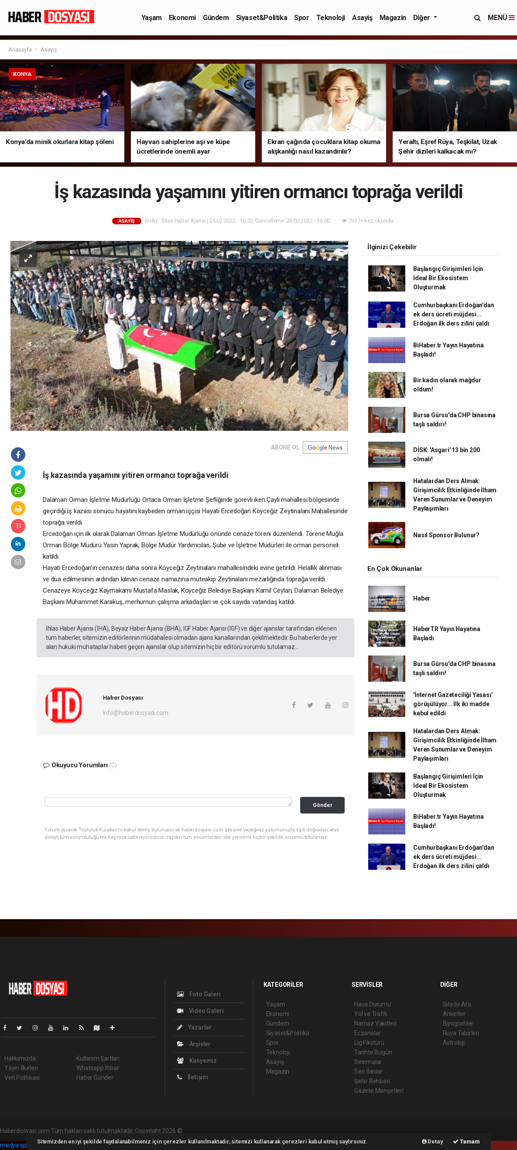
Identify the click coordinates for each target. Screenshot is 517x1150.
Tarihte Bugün (373, 1052)
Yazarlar (194, 1027)
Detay (432, 1141)
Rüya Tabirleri (461, 1033)
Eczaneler (367, 1033)
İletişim (192, 1077)
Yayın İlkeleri (21, 1067)
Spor (301, 18)
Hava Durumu (372, 1004)
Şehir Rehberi (372, 1081)
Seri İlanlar (368, 1071)
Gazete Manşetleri (379, 1090)
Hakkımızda (20, 1058)
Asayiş (362, 18)
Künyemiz (197, 1060)
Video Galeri (200, 1010)
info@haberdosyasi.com (135, 712)
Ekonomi (182, 18)
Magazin (393, 18)
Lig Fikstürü (369, 1042)
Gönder (322, 805)
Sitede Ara (457, 1004)
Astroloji (454, 1042)
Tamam (466, 1141)
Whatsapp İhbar (97, 1067)
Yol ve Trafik (370, 1013)
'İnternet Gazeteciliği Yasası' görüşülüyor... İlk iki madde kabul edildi (452, 704)
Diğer (422, 18)
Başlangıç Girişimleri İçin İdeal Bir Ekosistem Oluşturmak (448, 278)
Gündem (216, 18)
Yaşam (151, 18)
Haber (421, 598)
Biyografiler (458, 1023)
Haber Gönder (94, 1077)
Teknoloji (330, 18)
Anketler (454, 1013)
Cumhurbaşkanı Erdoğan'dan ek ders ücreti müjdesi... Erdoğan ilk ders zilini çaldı (453, 314)
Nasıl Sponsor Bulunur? (446, 535)
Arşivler (194, 1043)
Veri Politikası (22, 1077)
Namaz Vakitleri (375, 1023)
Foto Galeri (199, 994)
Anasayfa (20, 49)
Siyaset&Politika (262, 18)
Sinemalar (368, 1061)
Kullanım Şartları (98, 1058)
